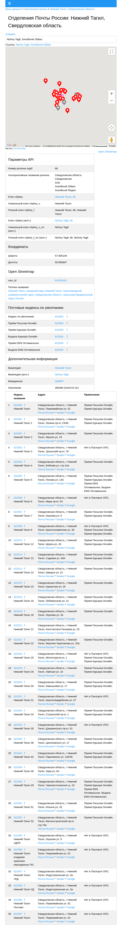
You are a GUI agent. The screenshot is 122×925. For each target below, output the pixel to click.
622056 (18, 849)
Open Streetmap (107, 151)
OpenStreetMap (19, 148)
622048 (18, 767)
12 (9, 568)
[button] (56, 96)
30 (9, 835)
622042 (18, 753)
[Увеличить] (111, 93)
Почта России (46, 412)
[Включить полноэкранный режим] (111, 51)
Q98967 (59, 381)
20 (9, 682)
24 (9, 738)
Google (71, 412)
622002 (18, 433)
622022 (18, 639)
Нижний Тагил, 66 (65, 196)
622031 (18, 696)
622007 (18, 511)
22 (9, 710)
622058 (18, 885)
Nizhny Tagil (62, 374)
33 (9, 885)
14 (9, 597)
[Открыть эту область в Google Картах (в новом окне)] (11, 145)
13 (9, 582)
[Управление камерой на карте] (111, 127)
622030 (18, 682)
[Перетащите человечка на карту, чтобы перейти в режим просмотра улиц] (111, 140)
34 (9, 899)
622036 (18, 738)
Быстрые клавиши (32, 146)
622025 (18, 653)
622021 (18, 625)
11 (9, 554)
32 (9, 871)
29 (9, 817)
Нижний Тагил (63, 367)
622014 (18, 568)
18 (9, 653)
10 (9, 540)
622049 (18, 781)
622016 (18, 597)
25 (9, 753)
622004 (18, 461)
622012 (18, 540)
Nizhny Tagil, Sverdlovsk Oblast (33, 44)
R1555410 (61, 280)
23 (9, 724)
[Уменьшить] (111, 100)
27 (9, 781)
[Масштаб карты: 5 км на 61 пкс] (99, 146)
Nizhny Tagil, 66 (64, 220)
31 (9, 849)
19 (9, 668)
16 (9, 625)
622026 (18, 668)
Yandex (60, 412)
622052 (18, 817)
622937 (18, 913)
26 (9, 767)
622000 (59, 316)
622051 (18, 803)
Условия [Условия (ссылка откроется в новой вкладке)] (112, 146)
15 (9, 611)
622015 (18, 582)
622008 (18, 526)
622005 (59, 343)
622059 (18, 899)
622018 (18, 611)
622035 (18, 724)
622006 (18, 497)
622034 (18, 710)
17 (9, 639)
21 (9, 696)
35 (9, 913)
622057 (18, 871)
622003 (18, 447)
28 (9, 803)
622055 (18, 835)
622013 (18, 554)
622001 (18, 419)
